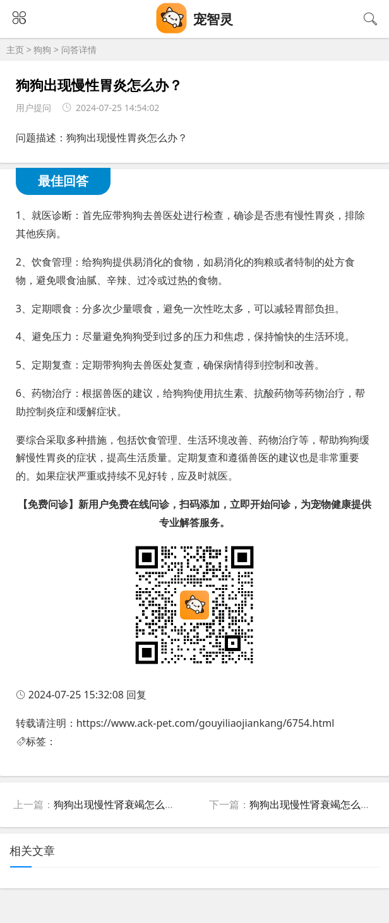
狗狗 (42, 50)
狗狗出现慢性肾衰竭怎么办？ (119, 804)
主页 (15, 50)
